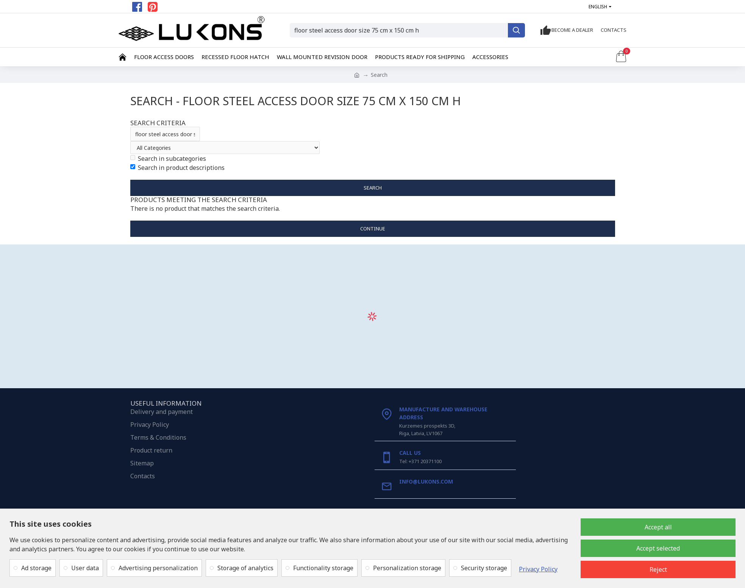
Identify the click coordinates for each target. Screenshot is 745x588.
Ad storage (36, 568)
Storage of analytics (245, 568)
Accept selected (658, 548)
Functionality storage (323, 568)
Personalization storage (407, 568)
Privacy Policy (538, 569)
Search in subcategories (168, 158)
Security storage (484, 568)
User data (85, 568)
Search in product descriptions (177, 167)
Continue (372, 228)
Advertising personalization (158, 568)
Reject (658, 569)
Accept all (658, 527)
